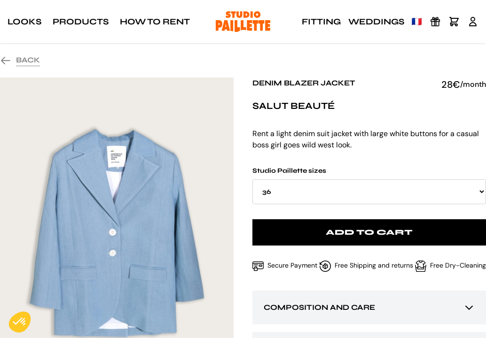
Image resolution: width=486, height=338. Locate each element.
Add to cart (369, 232)
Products (81, 21)
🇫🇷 (417, 21)
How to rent (155, 21)
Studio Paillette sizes (369, 185)
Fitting (321, 21)
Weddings (376, 21)
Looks (24, 21)
